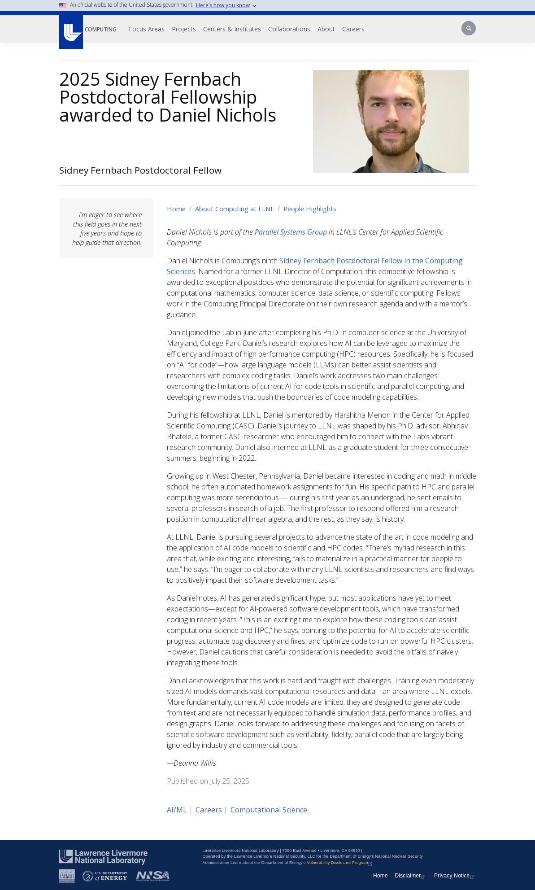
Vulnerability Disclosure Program (340, 862)
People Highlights (309, 208)
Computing (101, 29)
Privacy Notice (455, 876)
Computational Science (269, 810)
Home (176, 208)
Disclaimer (411, 876)
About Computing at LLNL (234, 208)
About (326, 29)
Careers (353, 29)
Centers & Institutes (232, 29)
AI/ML (177, 810)
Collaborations (289, 29)
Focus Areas (147, 29)
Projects (184, 29)
